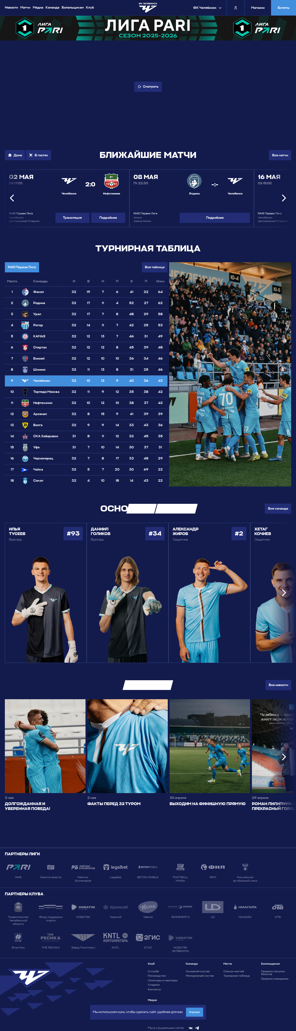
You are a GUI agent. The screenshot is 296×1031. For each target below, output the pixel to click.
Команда (52, 7)
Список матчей (233, 971)
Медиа (38, 7)
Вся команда (278, 509)
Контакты (154, 989)
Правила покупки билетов (273, 973)
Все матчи (280, 155)
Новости (11, 7)
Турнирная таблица (236, 975)
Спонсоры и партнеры (162, 980)
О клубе (153, 971)
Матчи (25, 7)
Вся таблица (155, 267)
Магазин (258, 8)
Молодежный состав (200, 975)
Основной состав (198, 971)
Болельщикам (73, 7)
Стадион (154, 984)
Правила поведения (274, 978)
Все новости (278, 685)
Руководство (157, 975)
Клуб (90, 7)
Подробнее (108, 218)
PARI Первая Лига (22, 267)
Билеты (284, 8)
